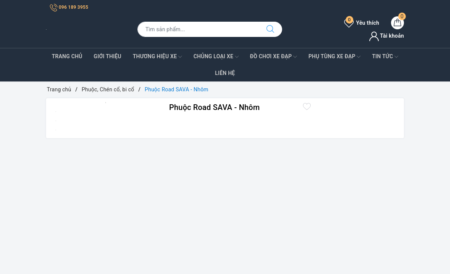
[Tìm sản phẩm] (198, 29)
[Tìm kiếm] (270, 29)
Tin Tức (385, 57)
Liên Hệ (225, 73)
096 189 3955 (69, 7)
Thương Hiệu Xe (157, 57)
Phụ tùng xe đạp (334, 57)
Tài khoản (386, 36)
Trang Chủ (67, 56)
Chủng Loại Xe (215, 57)
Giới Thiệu (107, 56)
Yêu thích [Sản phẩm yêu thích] (361, 23)
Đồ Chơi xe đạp (273, 57)
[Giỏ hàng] (397, 22)
